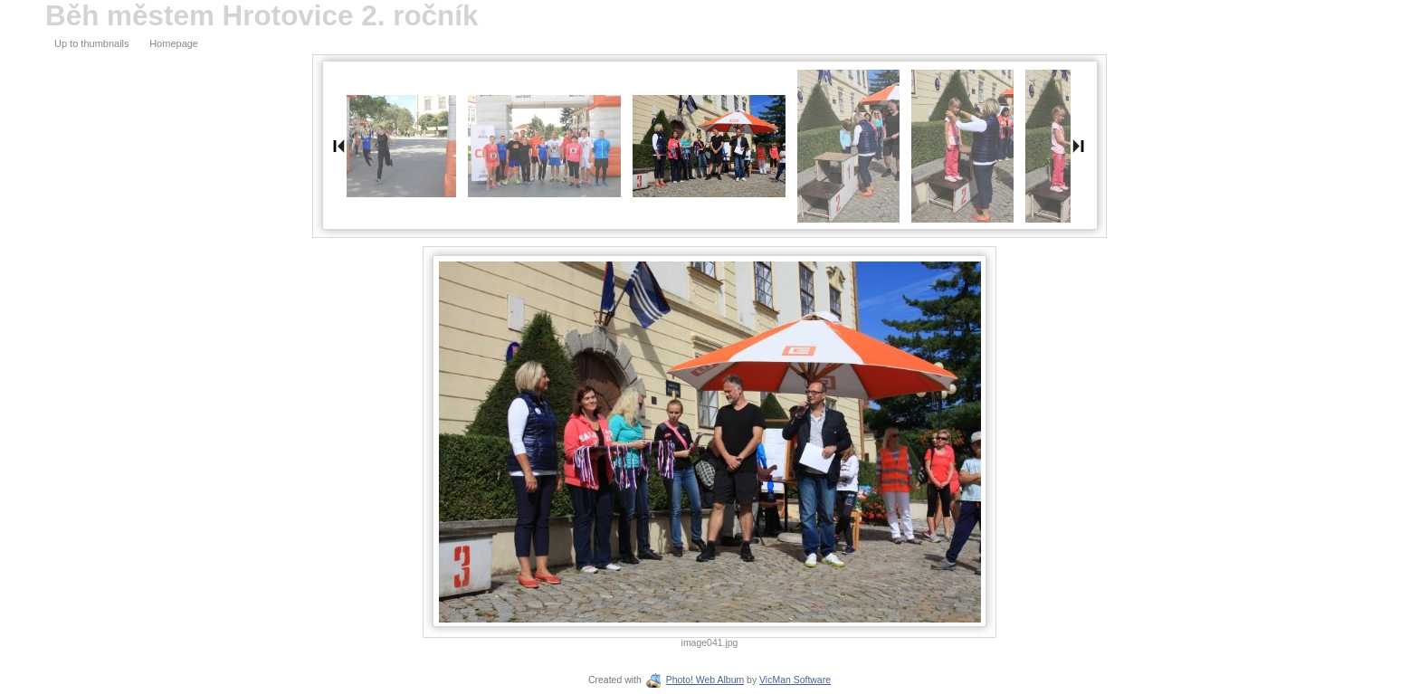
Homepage (173, 43)
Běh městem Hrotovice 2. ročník (261, 16)
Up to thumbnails (91, 43)
